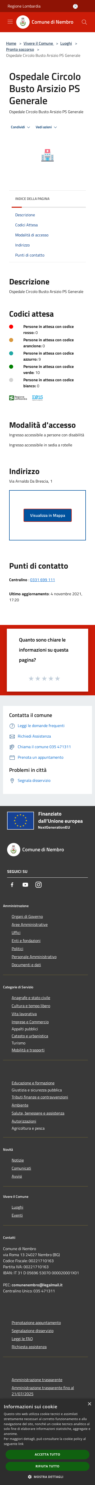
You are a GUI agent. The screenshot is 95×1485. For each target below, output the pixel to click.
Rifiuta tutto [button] (47, 1466)
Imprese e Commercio (30, 1022)
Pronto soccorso (20, 49)
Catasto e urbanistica (30, 1036)
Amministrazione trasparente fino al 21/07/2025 (43, 1391)
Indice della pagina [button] (32, 198)
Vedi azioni (47, 127)
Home (11, 43)
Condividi (21, 127)
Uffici (16, 932)
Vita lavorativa (24, 1014)
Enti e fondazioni (26, 941)
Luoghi (66, 43)
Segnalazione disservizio (32, 1331)
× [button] (89, 1404)
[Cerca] (84, 22)
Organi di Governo (27, 916)
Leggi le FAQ (22, 1339)
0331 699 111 (42, 580)
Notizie (18, 1160)
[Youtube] (25, 885)
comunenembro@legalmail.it (37, 1285)
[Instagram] (38, 885)
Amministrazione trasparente (37, 1380)
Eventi (17, 1215)
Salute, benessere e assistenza (38, 1113)
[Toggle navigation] (10, 22)
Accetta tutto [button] (47, 1454)
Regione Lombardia (24, 6)
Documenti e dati (26, 965)
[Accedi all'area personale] (75, 6)
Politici (17, 949)
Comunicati (21, 1168)
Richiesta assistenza (29, 1347)
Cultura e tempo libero (31, 1006)
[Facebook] (12, 885)
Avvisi (17, 1176)
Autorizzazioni (24, 1121)
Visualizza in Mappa (47, 515)
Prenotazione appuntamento (36, 1323)
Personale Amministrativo (34, 957)
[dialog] (47, 1442)
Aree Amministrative (30, 924)
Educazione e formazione (33, 1083)
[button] (48, 1476)
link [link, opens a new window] (21, 1444)
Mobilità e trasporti (28, 1050)
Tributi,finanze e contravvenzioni (40, 1097)
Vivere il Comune (39, 43)
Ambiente (20, 1105)
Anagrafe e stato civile (31, 998)
